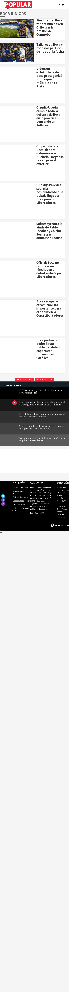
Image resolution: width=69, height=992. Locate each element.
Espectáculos (18, 501)
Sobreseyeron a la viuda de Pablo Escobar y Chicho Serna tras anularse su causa (49, 231)
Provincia (24, 488)
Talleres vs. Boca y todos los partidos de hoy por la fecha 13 (50, 50)
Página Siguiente (44, 380)
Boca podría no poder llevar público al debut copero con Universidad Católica (48, 349)
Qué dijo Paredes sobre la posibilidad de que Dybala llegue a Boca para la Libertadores (49, 194)
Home (15, 488)
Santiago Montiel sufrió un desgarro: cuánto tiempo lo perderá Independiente (41, 427)
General (16, 504)
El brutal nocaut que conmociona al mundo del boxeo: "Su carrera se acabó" (42, 415)
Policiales (17, 497)
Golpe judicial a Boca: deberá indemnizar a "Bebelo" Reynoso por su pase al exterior (50, 155)
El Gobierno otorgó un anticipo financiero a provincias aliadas (40, 391)
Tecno (22, 504)
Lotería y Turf (15, 509)
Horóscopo (25, 508)
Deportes (24, 497)
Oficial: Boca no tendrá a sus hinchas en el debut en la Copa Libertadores (48, 270)
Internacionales (27, 501)
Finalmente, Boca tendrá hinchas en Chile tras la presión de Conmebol (49, 27)
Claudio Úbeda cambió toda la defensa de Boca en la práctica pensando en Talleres (48, 116)
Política (23, 491)
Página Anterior (24, 380)
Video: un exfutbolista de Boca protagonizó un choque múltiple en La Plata (49, 77)
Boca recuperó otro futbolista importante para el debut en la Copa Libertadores (50, 308)
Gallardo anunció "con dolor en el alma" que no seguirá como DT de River (42, 439)
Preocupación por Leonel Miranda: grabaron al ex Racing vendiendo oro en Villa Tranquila (42, 403)
